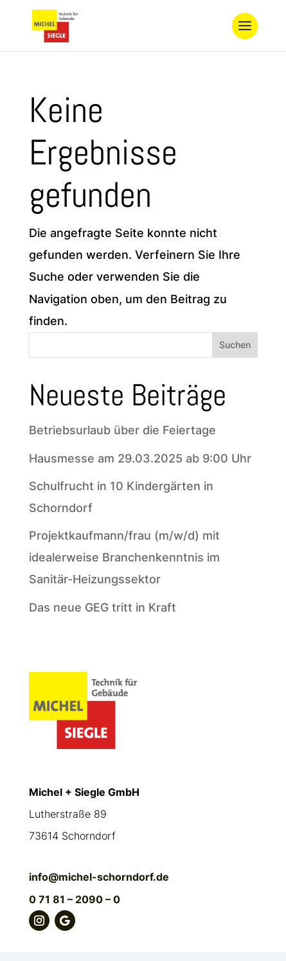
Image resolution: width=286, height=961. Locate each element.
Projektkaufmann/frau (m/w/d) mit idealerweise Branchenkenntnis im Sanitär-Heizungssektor (124, 557)
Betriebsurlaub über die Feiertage (122, 430)
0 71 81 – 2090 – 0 (74, 899)
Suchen (235, 344)
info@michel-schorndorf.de (99, 876)
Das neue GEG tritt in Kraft (102, 607)
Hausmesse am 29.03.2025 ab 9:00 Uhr (140, 458)
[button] (23, 938)
